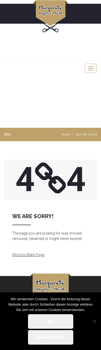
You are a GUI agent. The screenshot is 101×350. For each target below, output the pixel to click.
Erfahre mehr (50, 337)
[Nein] (94, 321)
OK (51, 321)
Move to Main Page (28, 255)
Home (65, 134)
